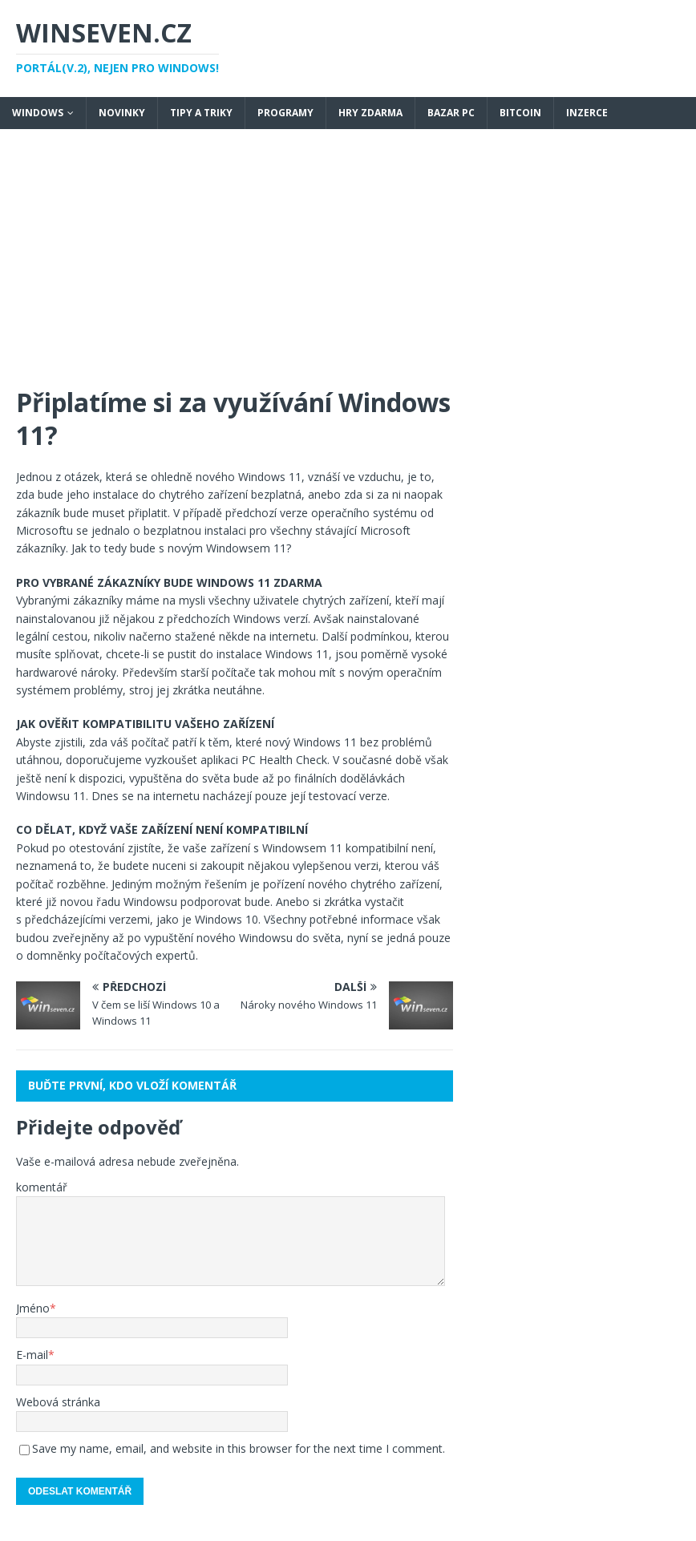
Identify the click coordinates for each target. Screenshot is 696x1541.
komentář (41, 1187)
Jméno (33, 1308)
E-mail (32, 1354)
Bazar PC (451, 112)
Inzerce (587, 112)
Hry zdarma (370, 112)
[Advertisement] (348, 265)
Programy (285, 112)
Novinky (122, 112)
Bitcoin (520, 112)
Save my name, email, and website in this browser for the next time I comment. (238, 1448)
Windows (37, 112)
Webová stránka (58, 1402)
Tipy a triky (201, 112)
